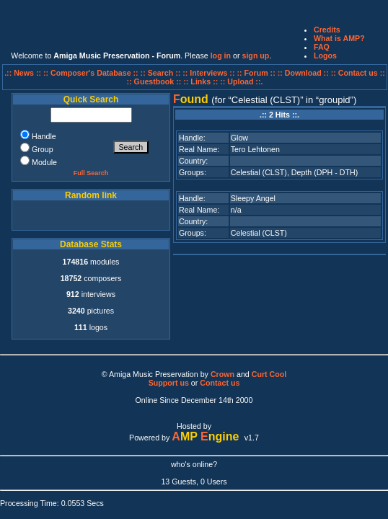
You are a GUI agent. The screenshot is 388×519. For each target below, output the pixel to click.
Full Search (91, 173)
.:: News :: (23, 72)
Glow (239, 137)
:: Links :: (200, 81)
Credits (327, 29)
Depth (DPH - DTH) (324, 172)
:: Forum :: (257, 72)
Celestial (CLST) (259, 172)
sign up (255, 55)
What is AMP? (339, 38)
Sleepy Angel (253, 198)
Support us (169, 382)
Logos (325, 55)
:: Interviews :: (209, 72)
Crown (222, 374)
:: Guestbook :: (154, 81)
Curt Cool (269, 374)
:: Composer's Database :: (92, 72)
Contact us (219, 382)
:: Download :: (304, 72)
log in (221, 55)
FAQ (322, 47)
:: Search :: (162, 72)
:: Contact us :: (358, 72)
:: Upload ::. (241, 81)
